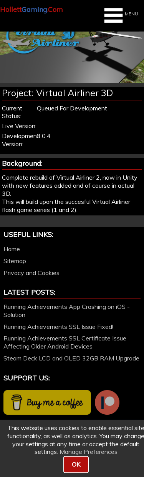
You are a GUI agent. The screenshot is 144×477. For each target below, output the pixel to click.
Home (11, 249)
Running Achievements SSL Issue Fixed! (58, 326)
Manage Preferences (89, 451)
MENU (120, 15)
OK (76, 464)
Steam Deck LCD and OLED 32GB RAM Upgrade (71, 358)
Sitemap (14, 261)
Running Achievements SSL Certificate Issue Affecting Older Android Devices (64, 342)
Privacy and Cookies (31, 273)
